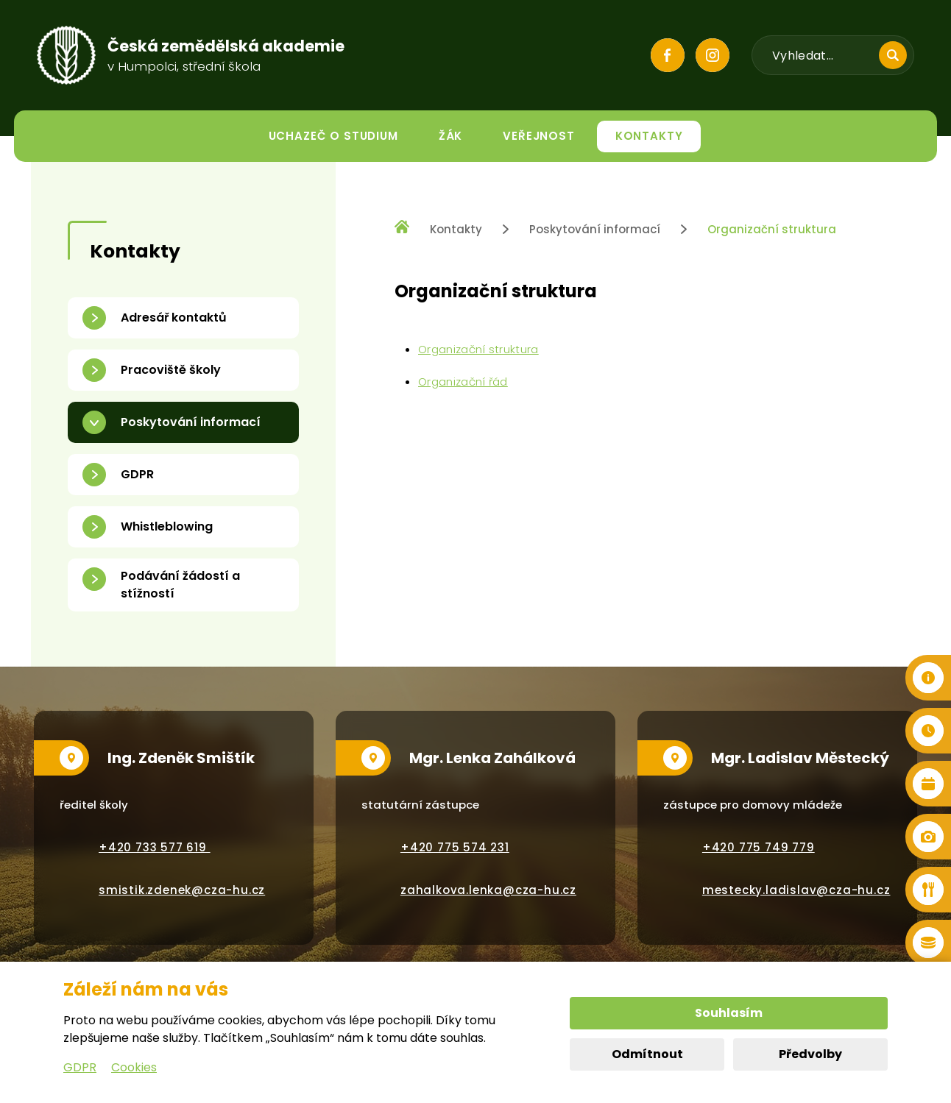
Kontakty (456, 229)
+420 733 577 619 (155, 847)
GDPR (79, 1067)
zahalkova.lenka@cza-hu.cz (488, 890)
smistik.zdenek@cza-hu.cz (182, 890)
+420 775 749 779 (758, 847)
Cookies (134, 1067)
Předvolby (810, 1054)
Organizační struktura (771, 229)
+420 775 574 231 (454, 847)
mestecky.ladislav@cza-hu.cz (796, 890)
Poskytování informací (594, 229)
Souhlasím (729, 1012)
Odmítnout (647, 1054)
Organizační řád (463, 381)
